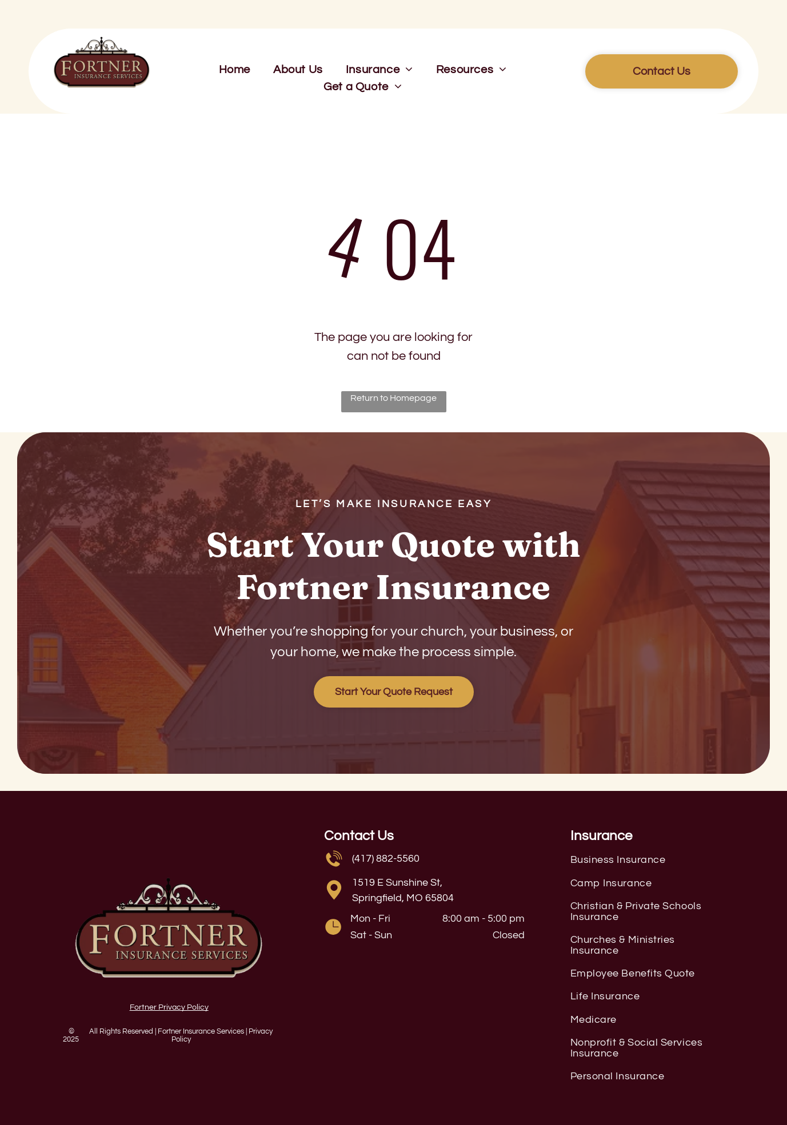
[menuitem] (234, 69)
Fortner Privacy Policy (169, 1007)
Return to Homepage (393, 398)
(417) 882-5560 (386, 858)
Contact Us (359, 836)
